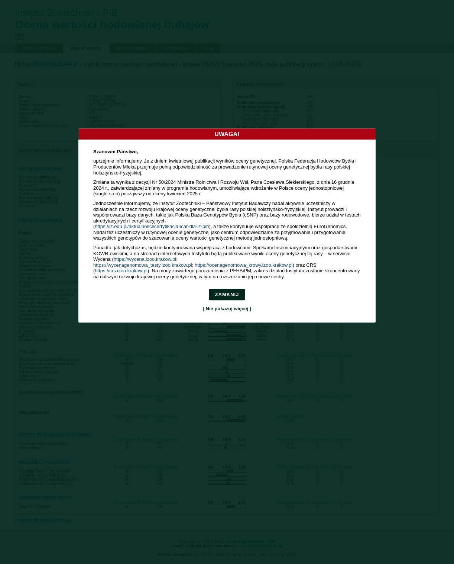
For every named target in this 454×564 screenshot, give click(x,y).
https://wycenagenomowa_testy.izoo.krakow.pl (142, 265)
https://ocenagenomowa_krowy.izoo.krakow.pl (244, 265)
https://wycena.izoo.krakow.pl (145, 259)
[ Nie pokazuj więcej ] (227, 308)
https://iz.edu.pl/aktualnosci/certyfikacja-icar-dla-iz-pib (152, 227)
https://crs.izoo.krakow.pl (121, 271)
